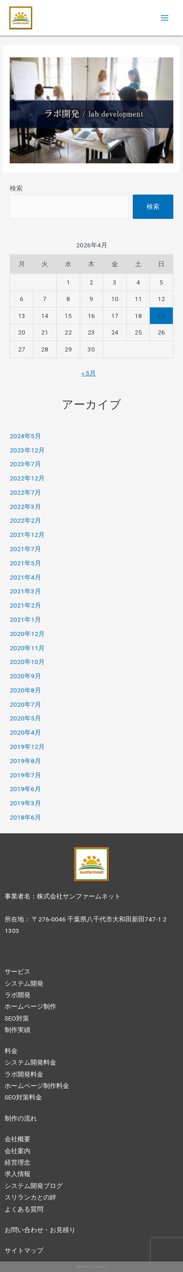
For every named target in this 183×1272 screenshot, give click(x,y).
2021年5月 (25, 563)
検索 (16, 188)
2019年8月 (25, 760)
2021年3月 (25, 591)
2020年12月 (27, 633)
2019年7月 (25, 775)
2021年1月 (25, 619)
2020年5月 (25, 718)
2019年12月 (27, 746)
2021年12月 (27, 534)
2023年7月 (25, 464)
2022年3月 (25, 506)
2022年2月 (25, 520)
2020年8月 (25, 690)
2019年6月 (25, 788)
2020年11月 (27, 648)
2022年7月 (25, 492)
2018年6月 (25, 817)
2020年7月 (25, 704)
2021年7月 (25, 548)
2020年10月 (27, 661)
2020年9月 (25, 676)
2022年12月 (27, 478)
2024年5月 (25, 436)
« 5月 (89, 373)
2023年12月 (27, 450)
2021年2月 (25, 605)
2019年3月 (25, 803)
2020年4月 (25, 732)
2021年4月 (25, 577)
